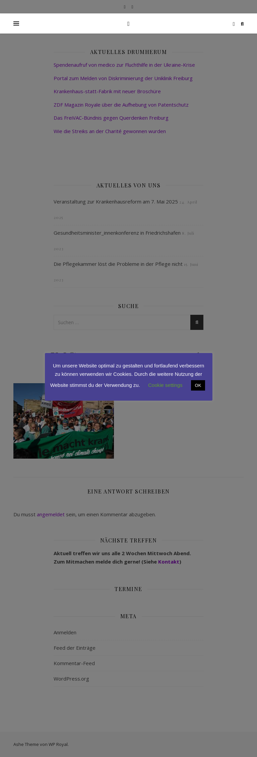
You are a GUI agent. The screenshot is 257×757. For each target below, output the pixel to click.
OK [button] (198, 385)
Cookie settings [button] (165, 385)
